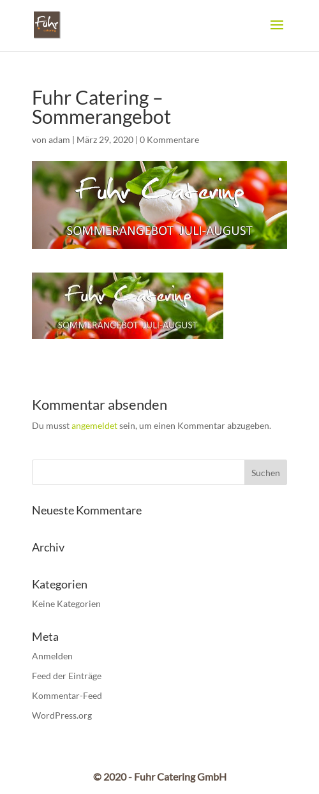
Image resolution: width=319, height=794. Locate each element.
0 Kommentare (169, 139)
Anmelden (52, 655)
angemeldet (94, 425)
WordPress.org (62, 715)
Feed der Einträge (66, 675)
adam (59, 139)
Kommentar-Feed (67, 695)
